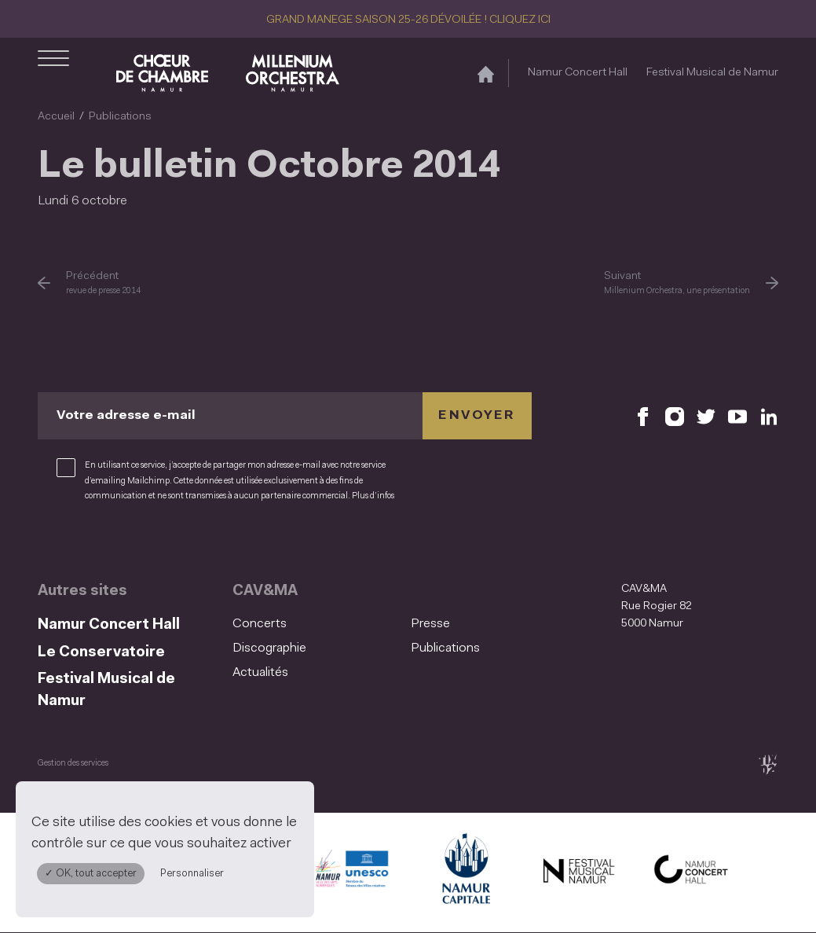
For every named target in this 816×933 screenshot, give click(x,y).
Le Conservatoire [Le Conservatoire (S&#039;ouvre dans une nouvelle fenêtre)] (101, 652)
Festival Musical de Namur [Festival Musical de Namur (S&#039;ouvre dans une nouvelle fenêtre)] (712, 73)
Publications (120, 117)
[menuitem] (317, 624)
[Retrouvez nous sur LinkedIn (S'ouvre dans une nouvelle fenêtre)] (769, 415)
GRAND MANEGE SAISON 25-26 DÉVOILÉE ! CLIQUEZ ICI (408, 20)
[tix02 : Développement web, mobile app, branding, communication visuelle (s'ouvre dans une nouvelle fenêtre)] (767, 764)
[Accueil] (486, 73)
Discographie (269, 648)
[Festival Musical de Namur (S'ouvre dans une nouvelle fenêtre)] (578, 873)
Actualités (260, 673)
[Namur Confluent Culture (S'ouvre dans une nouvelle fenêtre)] (352, 873)
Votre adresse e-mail (126, 416)
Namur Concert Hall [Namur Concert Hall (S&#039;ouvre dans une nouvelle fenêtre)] (578, 73)
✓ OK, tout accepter (91, 874)
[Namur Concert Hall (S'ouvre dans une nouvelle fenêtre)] (691, 873)
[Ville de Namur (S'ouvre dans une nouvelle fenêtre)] (465, 873)
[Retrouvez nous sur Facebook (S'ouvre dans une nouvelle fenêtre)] (643, 415)
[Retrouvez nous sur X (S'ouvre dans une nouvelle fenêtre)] (706, 415)
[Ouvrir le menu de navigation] (53, 73)
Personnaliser (192, 874)
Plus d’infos (373, 496)
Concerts (259, 624)
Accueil (56, 117)
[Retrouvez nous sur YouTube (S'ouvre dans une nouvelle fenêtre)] (737, 415)
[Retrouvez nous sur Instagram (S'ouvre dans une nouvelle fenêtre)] (674, 415)
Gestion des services (73, 763)
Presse (430, 624)
